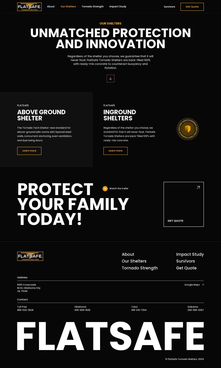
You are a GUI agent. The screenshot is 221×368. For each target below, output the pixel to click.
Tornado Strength (93, 6)
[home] (29, 6)
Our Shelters (68, 6)
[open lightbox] (115, 189)
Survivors (169, 6)
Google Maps (192, 284)
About (51, 6)
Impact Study (117, 6)
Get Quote (192, 6)
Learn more (29, 150)
